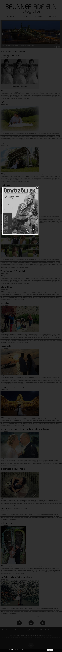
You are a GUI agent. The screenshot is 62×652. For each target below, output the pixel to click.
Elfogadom (50, 650)
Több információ (18, 650)
